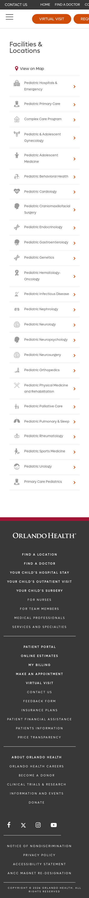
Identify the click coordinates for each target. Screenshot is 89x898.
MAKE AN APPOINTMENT (39, 674)
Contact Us (16, 4)
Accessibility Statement (39, 864)
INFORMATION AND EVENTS (37, 793)
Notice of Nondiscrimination (39, 846)
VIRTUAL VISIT (40, 683)
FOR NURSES (40, 600)
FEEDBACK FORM (39, 701)
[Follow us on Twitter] (23, 826)
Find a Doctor (67, 4)
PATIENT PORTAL (39, 647)
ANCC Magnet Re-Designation (40, 873)
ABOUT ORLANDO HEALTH (37, 757)
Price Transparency (39, 737)
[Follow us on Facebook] (9, 825)
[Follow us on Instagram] (38, 825)
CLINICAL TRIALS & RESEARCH (36, 784)
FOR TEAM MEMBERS (39, 609)
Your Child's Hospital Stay (40, 573)
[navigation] (44, 5)
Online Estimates (39, 656)
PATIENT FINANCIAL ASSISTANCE (39, 719)
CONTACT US (39, 692)
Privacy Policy (39, 855)
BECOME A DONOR (37, 775)
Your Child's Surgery (39, 591)
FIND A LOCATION (39, 555)
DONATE (37, 802)
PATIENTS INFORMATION (39, 728)
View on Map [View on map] (32, 68)
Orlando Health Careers (36, 766)
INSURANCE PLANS (39, 710)
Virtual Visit (51, 18)
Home (45, 4)
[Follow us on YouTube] (54, 825)
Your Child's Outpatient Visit (39, 582)
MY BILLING (39, 665)
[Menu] (9, 19)
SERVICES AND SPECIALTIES (39, 627)
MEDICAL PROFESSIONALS (39, 618)
